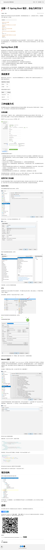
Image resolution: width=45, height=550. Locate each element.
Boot (6, 13)
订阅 (3, 535)
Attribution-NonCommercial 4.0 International (11, 537)
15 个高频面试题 (4, 542)
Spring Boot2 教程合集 (9, 2)
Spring (3, 13)
